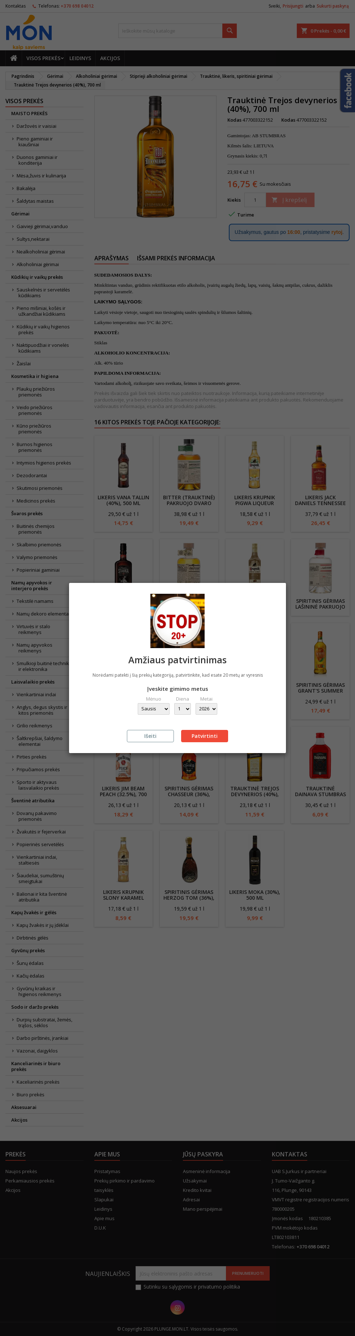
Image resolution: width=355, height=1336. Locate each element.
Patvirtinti (205, 735)
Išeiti (150, 735)
